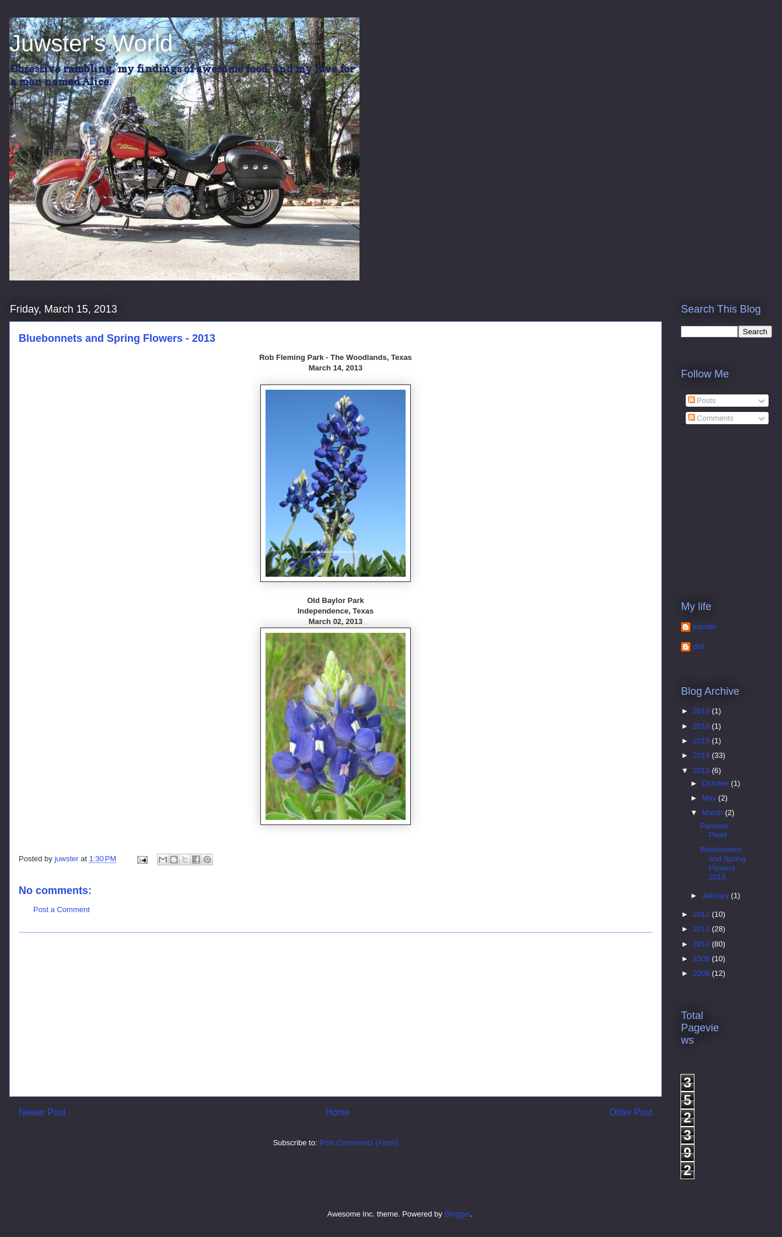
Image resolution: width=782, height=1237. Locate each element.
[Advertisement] (335, 1014)
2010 (702, 944)
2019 (702, 710)
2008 (702, 973)
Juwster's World (91, 43)
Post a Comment (61, 909)
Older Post (630, 1112)
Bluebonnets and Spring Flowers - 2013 (722, 863)
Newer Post (42, 1112)
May (710, 798)
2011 (702, 928)
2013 (702, 770)
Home (338, 1112)
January (716, 895)
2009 (702, 958)
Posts (702, 400)
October (716, 783)
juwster (705, 626)
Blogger (457, 1214)
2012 (702, 914)
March (713, 812)
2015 (702, 740)
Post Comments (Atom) (358, 1142)
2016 (702, 726)
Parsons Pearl (714, 831)
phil (698, 646)
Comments (711, 418)
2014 (702, 755)
